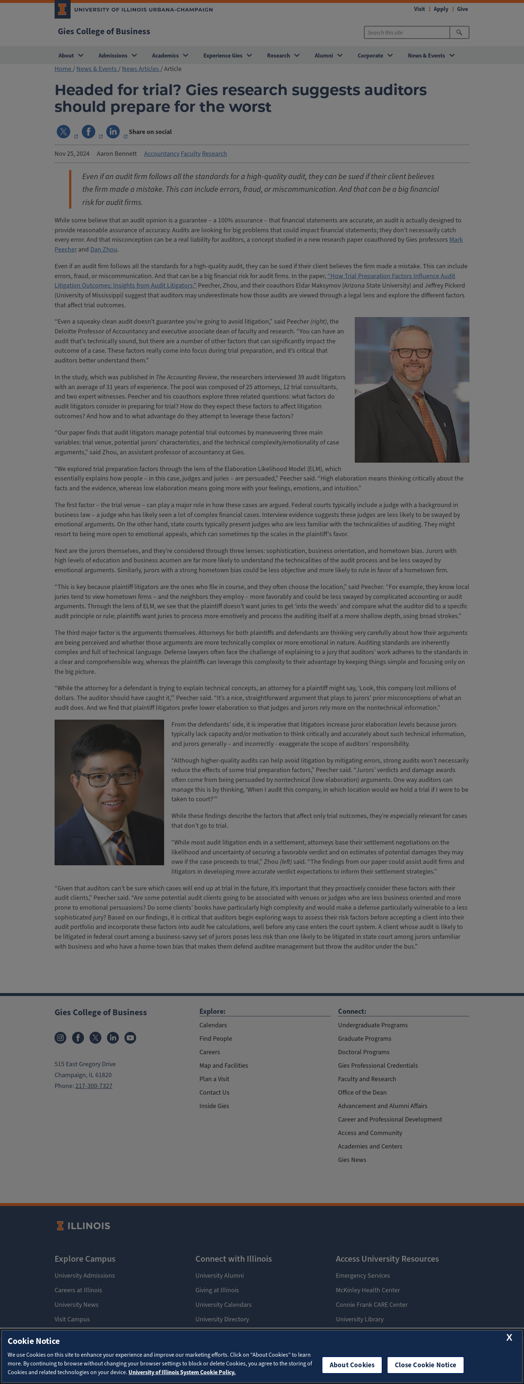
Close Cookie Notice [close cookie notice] (425, 1364)
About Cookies (352, 1364)
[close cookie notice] (509, 1337)
